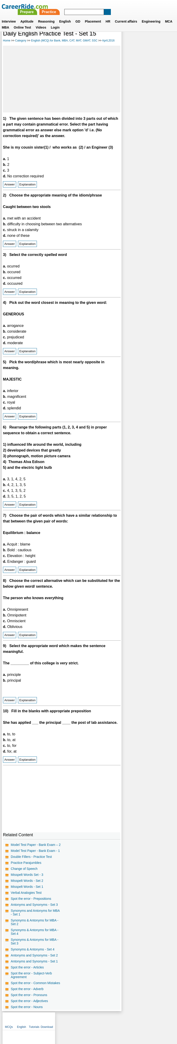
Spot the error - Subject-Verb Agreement (31, 975)
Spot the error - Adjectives (29, 1001)
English (65, 16)
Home (6, 40)
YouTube (121, 1020)
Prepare (91, 6)
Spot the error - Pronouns (29, 995)
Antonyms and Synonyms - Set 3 (34, 904)
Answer (9, 184)
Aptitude (26, 16)
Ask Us (105, 1020)
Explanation (27, 184)
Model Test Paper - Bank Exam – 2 (36, 845)
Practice (113, 6)
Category (21, 40)
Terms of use (86, 1020)
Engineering (151, 16)
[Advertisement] (61, 79)
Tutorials (153, 41)
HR (108, 16)
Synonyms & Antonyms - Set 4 (32, 949)
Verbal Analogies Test (26, 892)
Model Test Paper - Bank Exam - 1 (35, 851)
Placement (93, 16)
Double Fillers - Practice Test (31, 857)
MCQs (128, 41)
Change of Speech (24, 869)
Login (55, 22)
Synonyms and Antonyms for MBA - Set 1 (35, 912)
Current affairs (126, 16)
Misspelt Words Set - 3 (27, 875)
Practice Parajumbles (26, 863)
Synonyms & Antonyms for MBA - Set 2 (34, 922)
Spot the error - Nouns (27, 1007)
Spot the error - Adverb (27, 989)
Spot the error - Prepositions (31, 898)
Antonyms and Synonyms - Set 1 (34, 961)
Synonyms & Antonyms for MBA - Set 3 (34, 941)
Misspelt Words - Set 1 (27, 887)
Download (166, 41)
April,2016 (108, 40)
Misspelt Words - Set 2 (27, 881)
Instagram (139, 1020)
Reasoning (46, 16)
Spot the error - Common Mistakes (35, 983)
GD (77, 16)
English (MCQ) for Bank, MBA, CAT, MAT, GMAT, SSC (64, 40)
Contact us (65, 1020)
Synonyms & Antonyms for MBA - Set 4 (34, 931)
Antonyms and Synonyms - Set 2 (34, 955)
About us (46, 1020)
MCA (168, 16)
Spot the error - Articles (27, 967)
